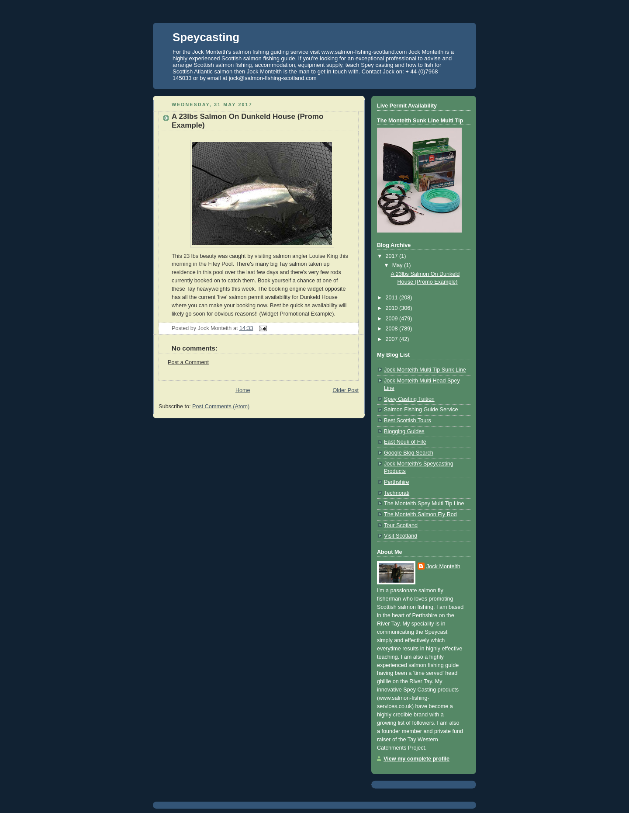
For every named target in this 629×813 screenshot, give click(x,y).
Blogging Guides (404, 431)
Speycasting (206, 37)
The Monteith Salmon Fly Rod (420, 514)
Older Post (345, 390)
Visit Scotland (400, 536)
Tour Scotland (401, 525)
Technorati (396, 493)
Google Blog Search (408, 453)
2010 (393, 308)
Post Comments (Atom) (220, 406)
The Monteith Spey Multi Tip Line (424, 503)
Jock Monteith (443, 566)
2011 (393, 298)
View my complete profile (416, 759)
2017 (393, 256)
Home (242, 390)
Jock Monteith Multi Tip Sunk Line (425, 370)
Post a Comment (188, 362)
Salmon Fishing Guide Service (421, 409)
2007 (393, 339)
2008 (393, 329)
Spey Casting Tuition (409, 399)
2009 (393, 319)
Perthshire (396, 482)
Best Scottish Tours (407, 420)
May (398, 265)
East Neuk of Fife (405, 442)
